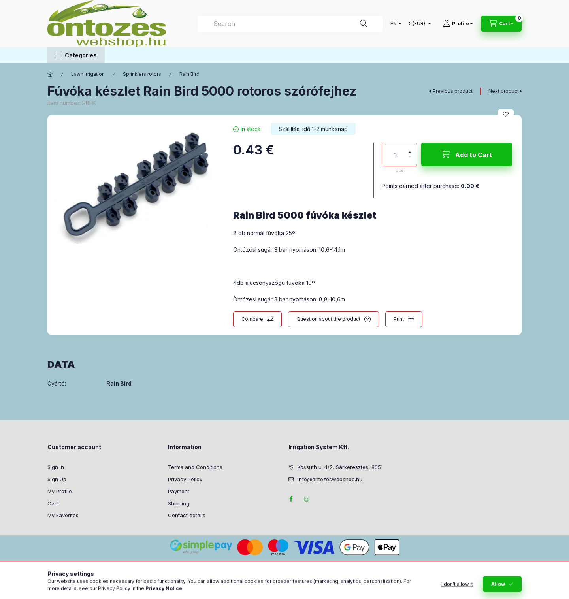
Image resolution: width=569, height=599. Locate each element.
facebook (291, 499)
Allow (498, 590)
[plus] (410, 148)
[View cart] (501, 24)
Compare (252, 319)
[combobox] (290, 24)
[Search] (363, 23)
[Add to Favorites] (506, 114)
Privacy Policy (185, 479)
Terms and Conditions (195, 467)
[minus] (410, 160)
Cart (52, 503)
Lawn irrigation (88, 74)
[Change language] (394, 23)
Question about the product (328, 319)
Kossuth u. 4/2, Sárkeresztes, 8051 (340, 467)
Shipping (178, 503)
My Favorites (63, 515)
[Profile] (458, 24)
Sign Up (56, 479)
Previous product (453, 91)
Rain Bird (189, 74)
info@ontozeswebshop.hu (330, 479)
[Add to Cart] (466, 154)
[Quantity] (395, 154)
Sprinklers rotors (142, 74)
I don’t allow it (457, 590)
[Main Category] (50, 74)
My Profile (59, 491)
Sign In (55, 467)
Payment (178, 491)
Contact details (186, 515)
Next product (503, 91)
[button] (76, 55)
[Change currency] (418, 23)
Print (399, 319)
